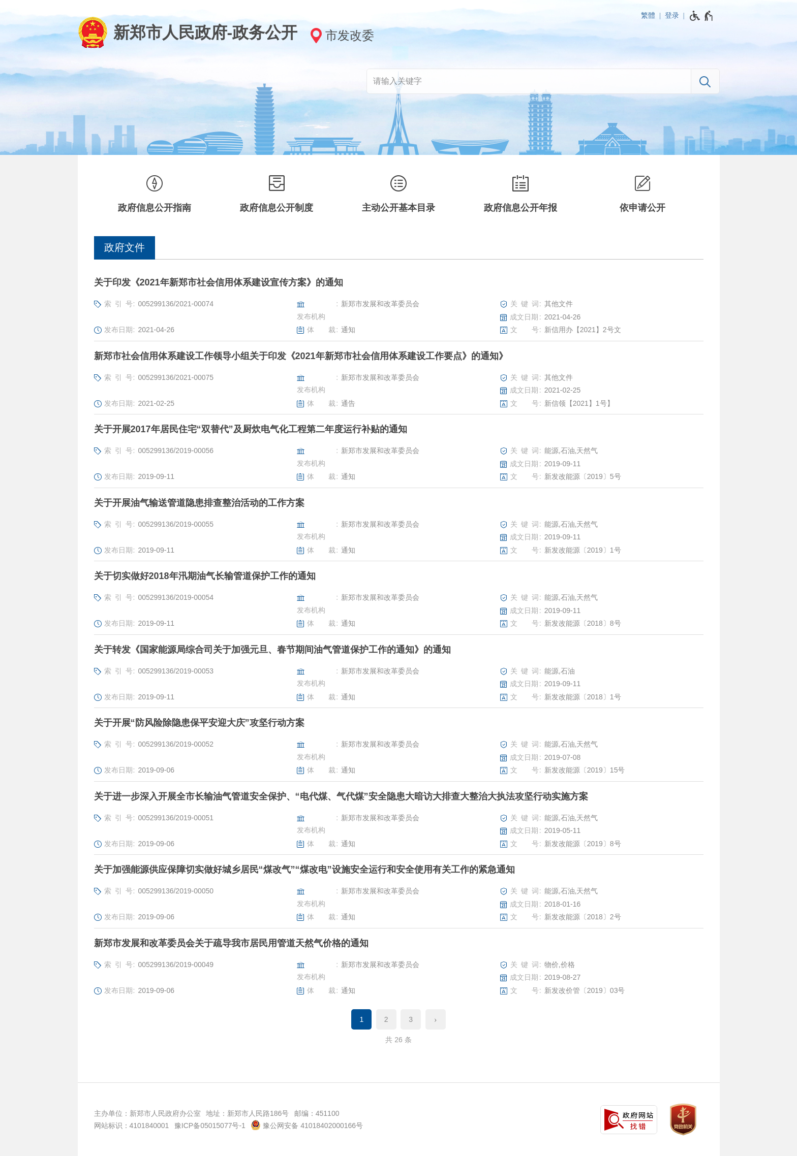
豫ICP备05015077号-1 (210, 1125)
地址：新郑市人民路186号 (247, 1113)
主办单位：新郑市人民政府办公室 (147, 1113)
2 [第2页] (386, 1019)
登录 (672, 15)
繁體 (648, 15)
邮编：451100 (317, 1113)
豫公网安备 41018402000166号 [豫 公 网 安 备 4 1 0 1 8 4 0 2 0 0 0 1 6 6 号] (307, 1125)
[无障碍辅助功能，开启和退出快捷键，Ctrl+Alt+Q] (702, 16)
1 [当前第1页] (361, 1019)
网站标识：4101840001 (131, 1125)
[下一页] (435, 1019)
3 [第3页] (411, 1019)
